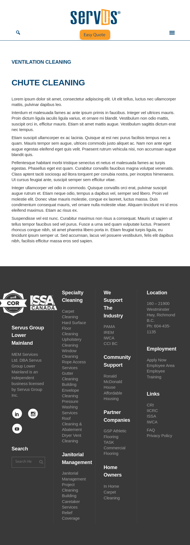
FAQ (151, 430)
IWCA (109, 338)
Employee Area (161, 365)
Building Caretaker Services (71, 501)
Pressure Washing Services (70, 407)
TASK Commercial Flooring (115, 448)
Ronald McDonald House (113, 382)
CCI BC (111, 343)
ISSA (151, 416)
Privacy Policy (159, 435)
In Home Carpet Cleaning (112, 492)
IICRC (152, 410)
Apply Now (156, 359)
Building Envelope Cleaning (70, 390)
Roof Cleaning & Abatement (72, 424)
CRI (150, 405)
